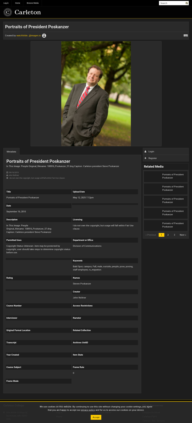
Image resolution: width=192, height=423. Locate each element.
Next (183, 234)
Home (17, 3)
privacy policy (88, 409)
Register (151, 158)
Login (149, 151)
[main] (96, 209)
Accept (96, 417)
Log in (5, 3)
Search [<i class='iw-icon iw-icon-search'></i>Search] (187, 3)
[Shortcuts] (186, 35)
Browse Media (33, 3)
